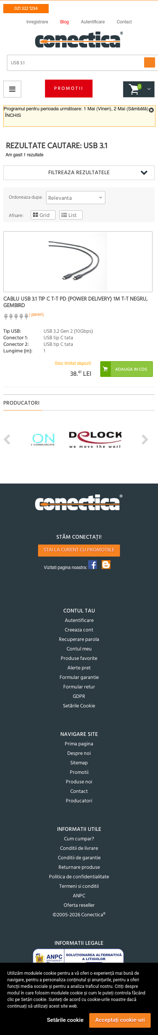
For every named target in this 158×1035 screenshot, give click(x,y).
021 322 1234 (26, 8)
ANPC (79, 896)
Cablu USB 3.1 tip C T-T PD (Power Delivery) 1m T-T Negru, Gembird (75, 302)
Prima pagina (79, 744)
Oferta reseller (79, 905)
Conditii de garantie (79, 858)
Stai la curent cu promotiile (79, 550)
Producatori (79, 801)
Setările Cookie (79, 706)
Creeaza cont (79, 630)
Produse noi (79, 782)
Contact (79, 791)
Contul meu (79, 649)
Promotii (68, 88)
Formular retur (79, 687)
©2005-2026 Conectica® (79, 915)
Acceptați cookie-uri (120, 1020)
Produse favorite (79, 658)
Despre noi (79, 753)
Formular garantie (79, 677)
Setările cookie (65, 1020)
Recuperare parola (79, 639)
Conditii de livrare (79, 848)
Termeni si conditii (79, 886)
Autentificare (79, 620)
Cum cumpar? (79, 839)
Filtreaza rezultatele (79, 172)
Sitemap (79, 763)
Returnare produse (79, 867)
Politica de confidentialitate (79, 877)
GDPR (79, 696)
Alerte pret (79, 668)
